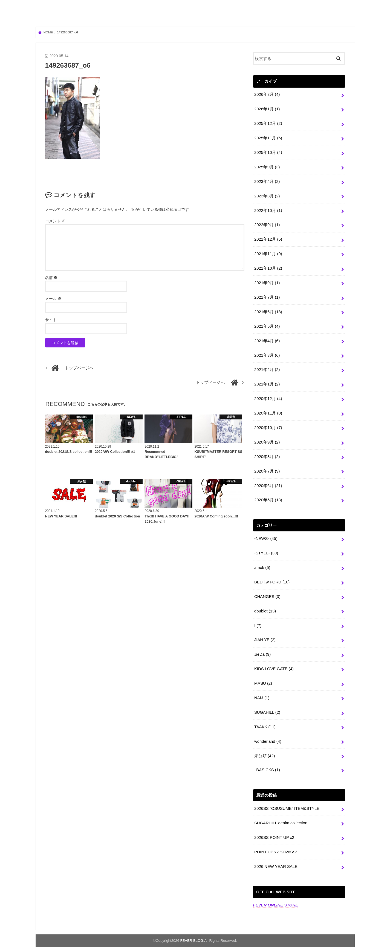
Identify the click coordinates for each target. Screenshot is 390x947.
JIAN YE (265, 640)
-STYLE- (266, 553)
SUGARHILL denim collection (280, 823)
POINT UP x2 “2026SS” (275, 852)
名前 (51, 277)
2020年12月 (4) (268, 398)
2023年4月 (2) (267, 181)
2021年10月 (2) (268, 268)
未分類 (264, 756)
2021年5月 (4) (267, 326)
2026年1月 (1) (267, 109)
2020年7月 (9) (267, 471)
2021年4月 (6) (267, 341)
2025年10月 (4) (268, 152)
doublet (265, 611)
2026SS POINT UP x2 (274, 837)
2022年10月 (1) (268, 210)
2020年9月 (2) (267, 442)
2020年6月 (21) (268, 485)
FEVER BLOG (195, 14)
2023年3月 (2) (267, 196)
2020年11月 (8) (268, 413)
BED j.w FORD (272, 582)
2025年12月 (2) (268, 123)
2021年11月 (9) (268, 254)
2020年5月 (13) (268, 500)
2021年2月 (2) (267, 369)
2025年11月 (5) (268, 138)
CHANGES (267, 596)
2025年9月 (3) (267, 167)
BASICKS (268, 770)
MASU (263, 683)
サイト (51, 320)
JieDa (262, 654)
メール (53, 299)
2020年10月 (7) (268, 427)
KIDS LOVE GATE (274, 669)
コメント (55, 221)
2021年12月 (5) (268, 239)
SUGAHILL (267, 712)
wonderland (267, 741)
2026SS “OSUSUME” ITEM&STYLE (286, 808)
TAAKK (265, 727)
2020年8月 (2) (267, 456)
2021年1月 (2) (267, 384)
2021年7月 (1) (267, 297)
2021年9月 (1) (267, 283)
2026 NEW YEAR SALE (275, 866)
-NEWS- (266, 538)
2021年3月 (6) (267, 355)
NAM (261, 698)
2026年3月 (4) (267, 94)
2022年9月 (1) (267, 225)
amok (262, 567)
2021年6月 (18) (268, 312)
